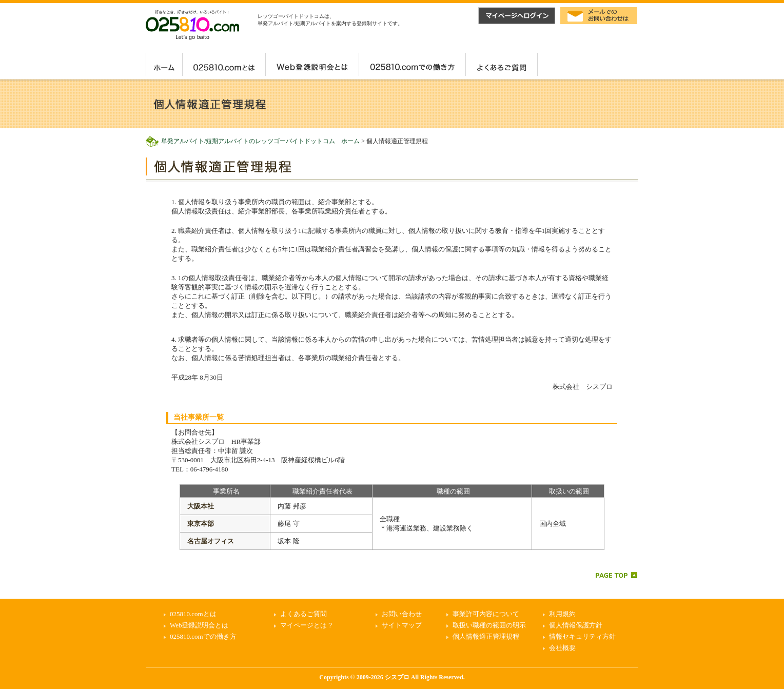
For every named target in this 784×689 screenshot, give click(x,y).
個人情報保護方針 (575, 625)
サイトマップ (402, 625)
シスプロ (397, 677)
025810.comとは (193, 614)
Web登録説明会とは (199, 625)
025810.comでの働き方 (203, 636)
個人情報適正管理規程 (486, 636)
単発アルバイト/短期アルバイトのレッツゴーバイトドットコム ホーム (260, 141)
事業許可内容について (486, 614)
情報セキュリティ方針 (582, 636)
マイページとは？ (307, 625)
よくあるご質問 (303, 614)
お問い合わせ (402, 614)
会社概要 (562, 648)
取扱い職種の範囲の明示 (489, 625)
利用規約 (562, 614)
